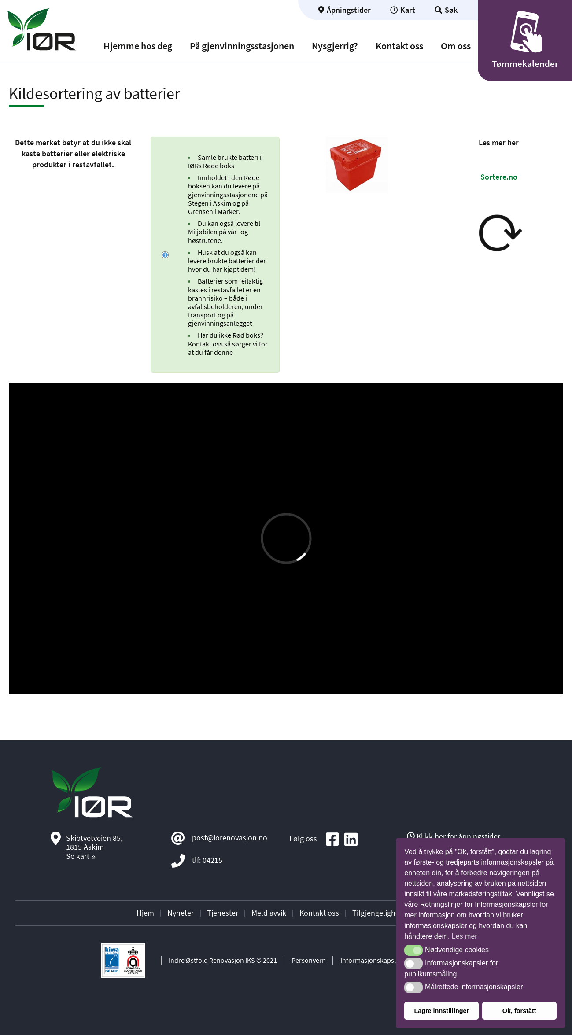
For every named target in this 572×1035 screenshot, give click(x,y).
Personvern (309, 960)
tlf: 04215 (207, 860)
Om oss (456, 46)
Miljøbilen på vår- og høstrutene (218, 235)
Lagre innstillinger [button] (441, 1010)
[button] (413, 950)
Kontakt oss (399, 46)
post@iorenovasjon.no (229, 837)
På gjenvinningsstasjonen (242, 46)
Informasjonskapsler (371, 960)
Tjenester (222, 913)
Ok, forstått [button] (519, 1010)
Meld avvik (268, 913)
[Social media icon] (332, 840)
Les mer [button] (464, 936)
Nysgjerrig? (335, 46)
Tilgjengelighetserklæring (394, 913)
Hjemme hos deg (137, 46)
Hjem (145, 913)
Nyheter (180, 913)
